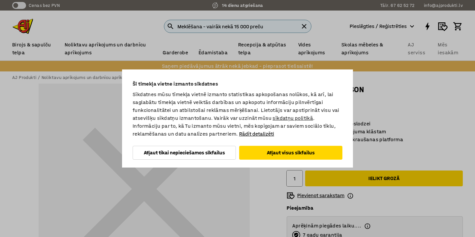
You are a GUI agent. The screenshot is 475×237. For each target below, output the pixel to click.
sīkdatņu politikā (292, 118)
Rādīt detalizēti (256, 134)
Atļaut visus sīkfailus (291, 152)
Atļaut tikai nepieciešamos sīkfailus (184, 152)
